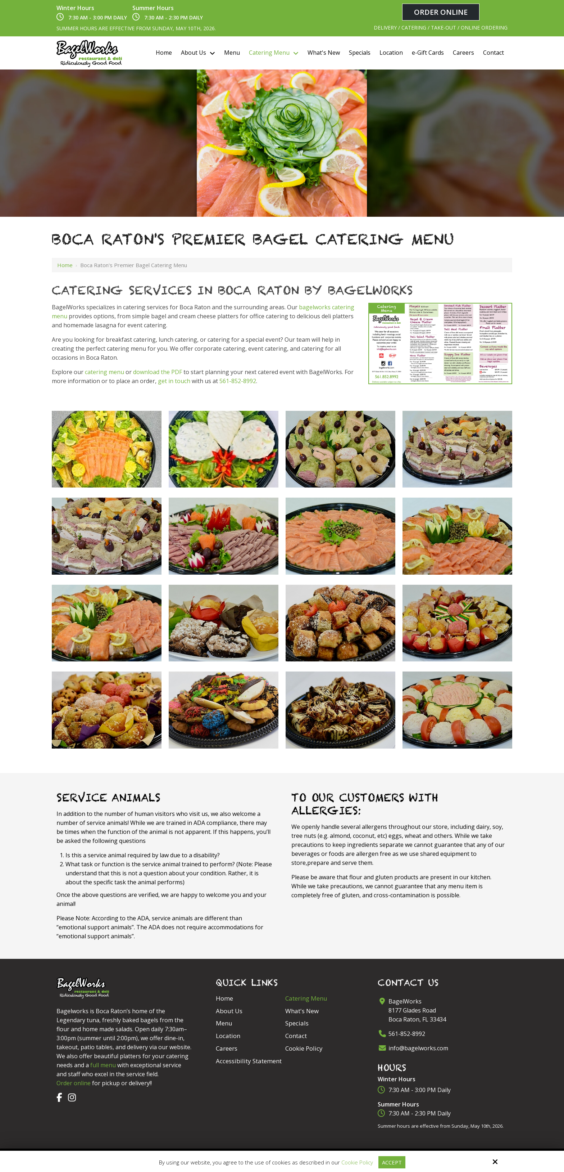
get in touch (174, 381)
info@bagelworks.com (418, 1048)
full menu (103, 1065)
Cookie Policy (357, 1162)
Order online (73, 1083)
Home (65, 265)
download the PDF (157, 372)
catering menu (104, 372)
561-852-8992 (237, 381)
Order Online (441, 12)
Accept (392, 1162)
